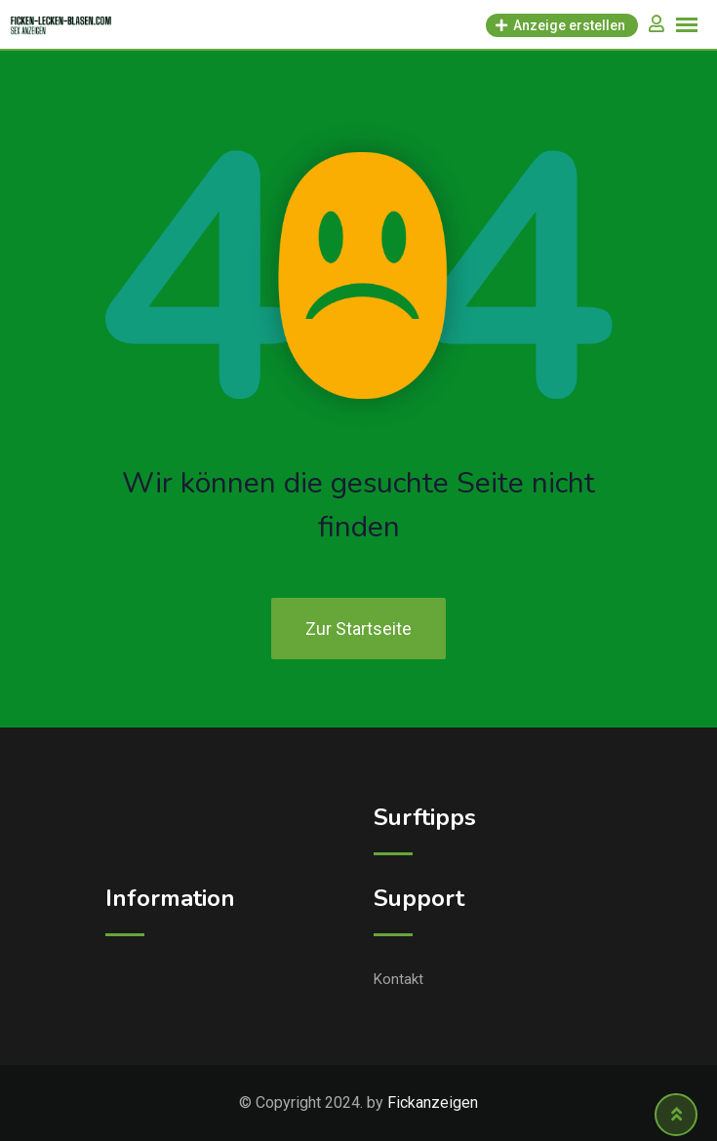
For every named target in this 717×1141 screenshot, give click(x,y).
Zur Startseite (358, 628)
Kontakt (398, 979)
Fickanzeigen (432, 1102)
